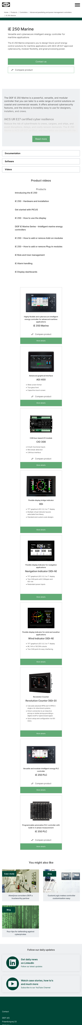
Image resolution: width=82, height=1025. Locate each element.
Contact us (41, 61)
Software (9, 161)
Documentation (12, 153)
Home (6, 12)
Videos (8, 169)
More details (41, 341)
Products (14, 12)
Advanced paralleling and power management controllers (51, 12)
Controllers (24, 12)
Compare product (22, 69)
